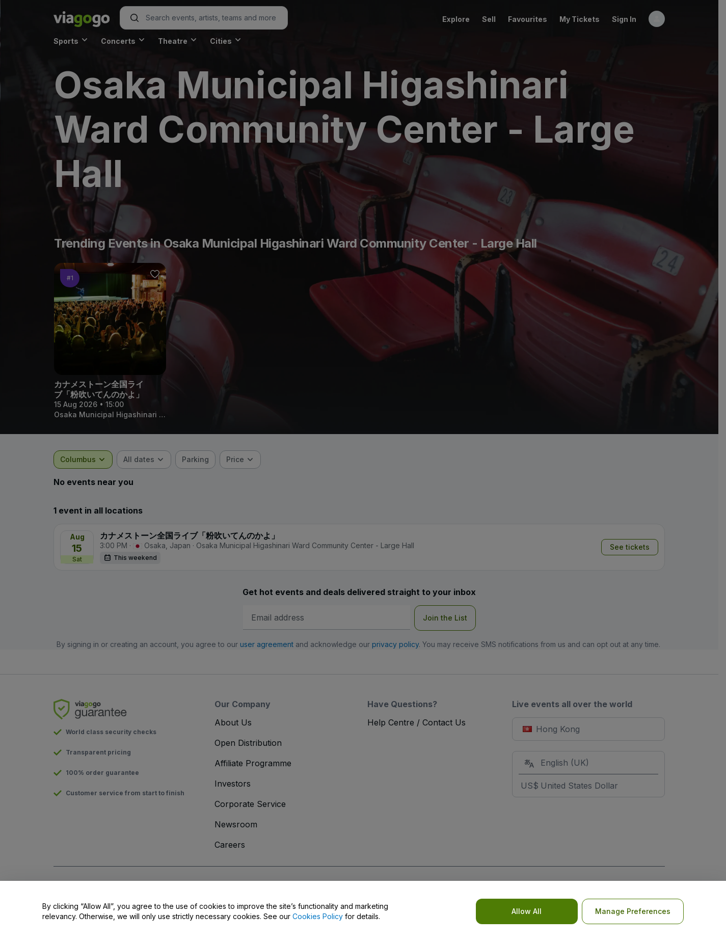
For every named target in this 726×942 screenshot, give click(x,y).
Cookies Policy (317, 916)
